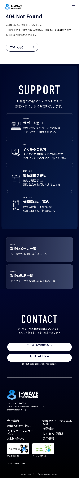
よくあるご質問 (52, 433)
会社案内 (13, 421)
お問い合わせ (16, 438)
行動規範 (48, 428)
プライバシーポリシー (16, 463)
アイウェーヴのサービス (20, 432)
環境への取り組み (19, 426)
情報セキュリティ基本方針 (57, 422)
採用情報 (48, 438)
